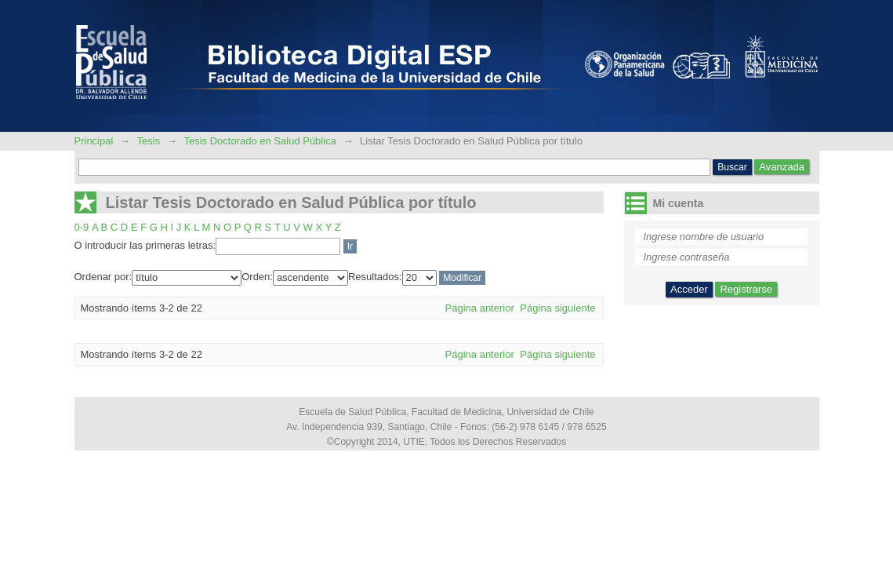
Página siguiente (557, 308)
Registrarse (745, 289)
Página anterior (479, 308)
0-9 (81, 227)
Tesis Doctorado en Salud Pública (259, 141)
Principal (95, 141)
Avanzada (781, 167)
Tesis (149, 141)
